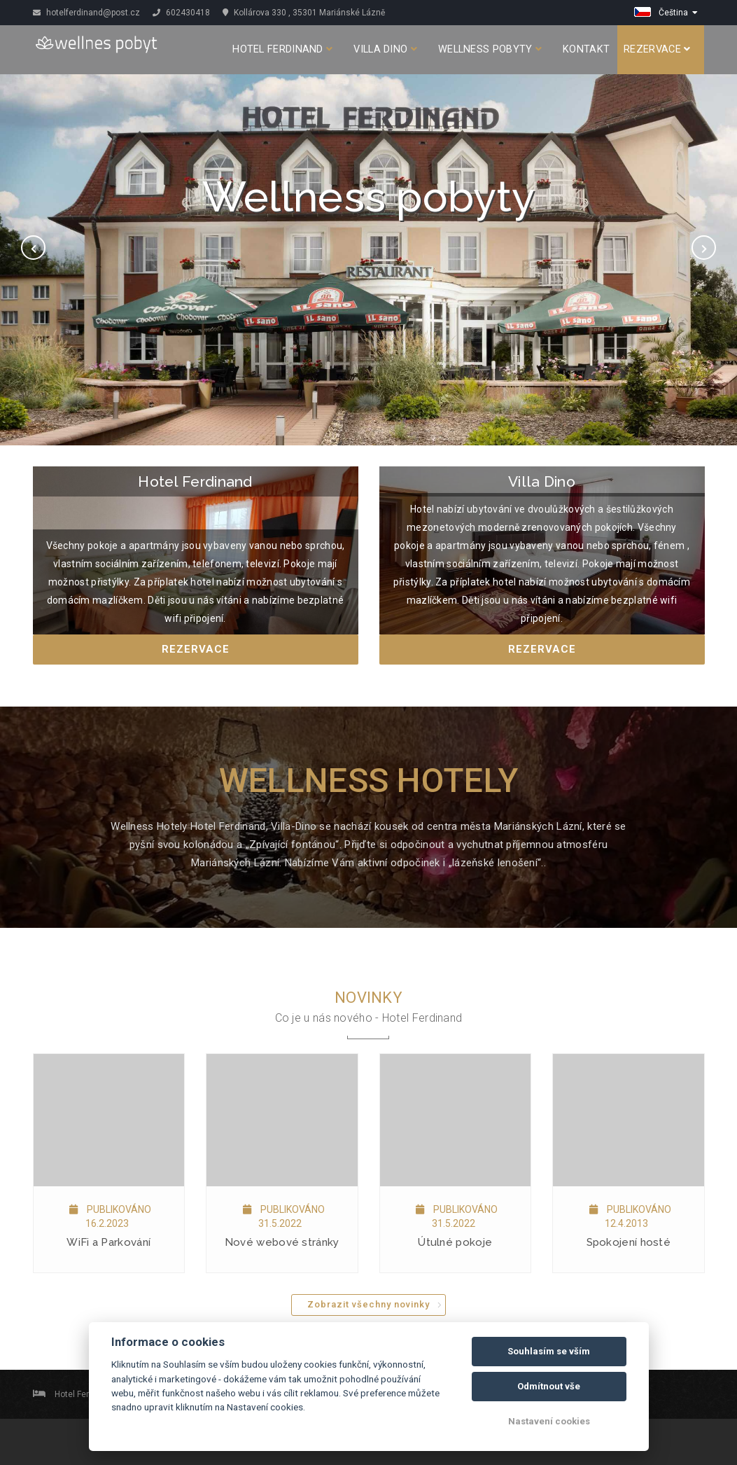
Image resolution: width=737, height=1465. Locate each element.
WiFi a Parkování (108, 1242)
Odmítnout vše (548, 1386)
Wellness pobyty (490, 49)
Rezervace (657, 49)
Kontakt (586, 49)
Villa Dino (385, 49)
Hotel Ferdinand (282, 49)
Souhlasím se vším (548, 1351)
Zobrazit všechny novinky (368, 1304)
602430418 (181, 13)
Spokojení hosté (629, 1242)
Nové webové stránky (282, 1242)
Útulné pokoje (455, 1242)
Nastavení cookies (549, 1421)
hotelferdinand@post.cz (86, 13)
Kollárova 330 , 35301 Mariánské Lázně (304, 13)
